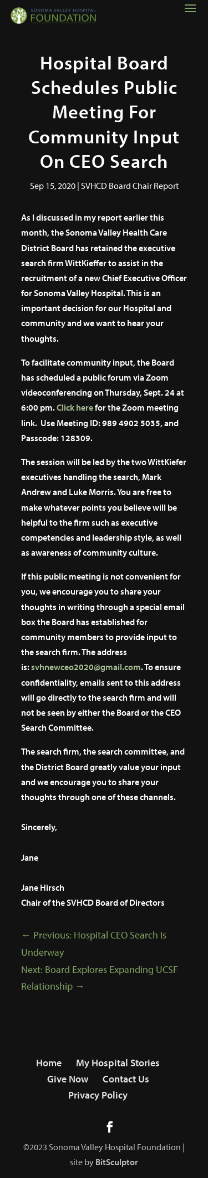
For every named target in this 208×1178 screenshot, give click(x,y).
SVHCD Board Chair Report (130, 185)
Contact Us (126, 1078)
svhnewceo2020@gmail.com (86, 666)
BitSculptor (116, 1161)
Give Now (67, 1078)
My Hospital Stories (118, 1062)
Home (49, 1062)
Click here (75, 407)
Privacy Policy (98, 1095)
